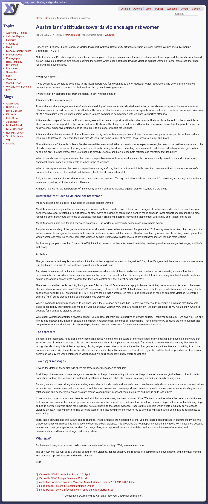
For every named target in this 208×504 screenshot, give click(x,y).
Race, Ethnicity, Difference (14, 63)
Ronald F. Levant (15, 132)
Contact (196, 8)
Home (39, 18)
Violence (11, 79)
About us (172, 8)
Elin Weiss (12, 114)
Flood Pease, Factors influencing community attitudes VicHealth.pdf (76, 489)
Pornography (13, 58)
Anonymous (12, 103)
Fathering (11, 40)
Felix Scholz (13, 118)
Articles (125, 8)
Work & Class (13, 83)
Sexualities (12, 72)
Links (149, 8)
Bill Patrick (12, 107)
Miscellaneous (14, 54)
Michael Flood (14, 125)
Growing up (12, 43)
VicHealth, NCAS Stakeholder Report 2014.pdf (64, 474)
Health (9, 47)
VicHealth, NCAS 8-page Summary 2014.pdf (63, 478)
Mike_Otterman (14, 129)
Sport (9, 75)
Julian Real (12, 121)
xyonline (10, 143)
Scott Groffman (14, 136)
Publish (159, 8)
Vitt (8, 139)
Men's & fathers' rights (18, 50)
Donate (184, 8)
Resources (12, 68)
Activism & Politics (16, 32)
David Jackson (14, 110)
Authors (137, 8)
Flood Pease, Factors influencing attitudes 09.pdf (66, 485)
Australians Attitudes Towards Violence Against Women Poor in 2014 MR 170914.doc (87, 482)
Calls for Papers (15, 36)
